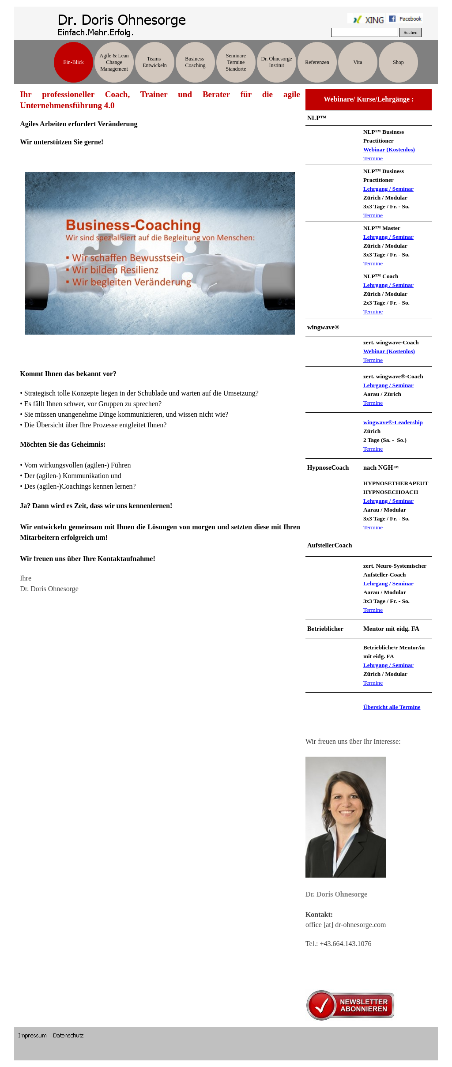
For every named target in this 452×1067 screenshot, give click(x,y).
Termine (373, 158)
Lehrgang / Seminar (388, 188)
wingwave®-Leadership (393, 422)
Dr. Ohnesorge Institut (276, 62)
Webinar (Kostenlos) (389, 149)
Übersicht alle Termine (392, 707)
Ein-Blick (73, 62)
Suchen (410, 32)
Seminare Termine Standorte (236, 62)
